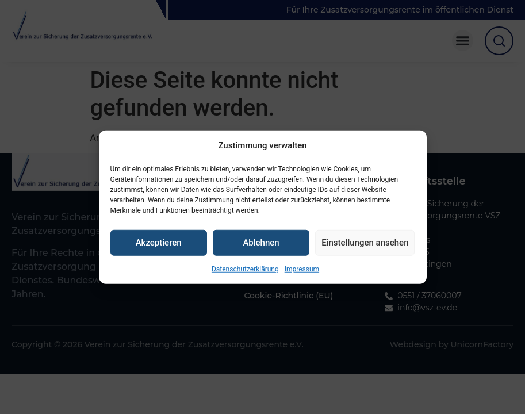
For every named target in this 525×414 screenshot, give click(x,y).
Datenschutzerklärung (245, 273)
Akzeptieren (159, 246)
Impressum (302, 273)
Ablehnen (261, 246)
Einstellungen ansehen (364, 246)
